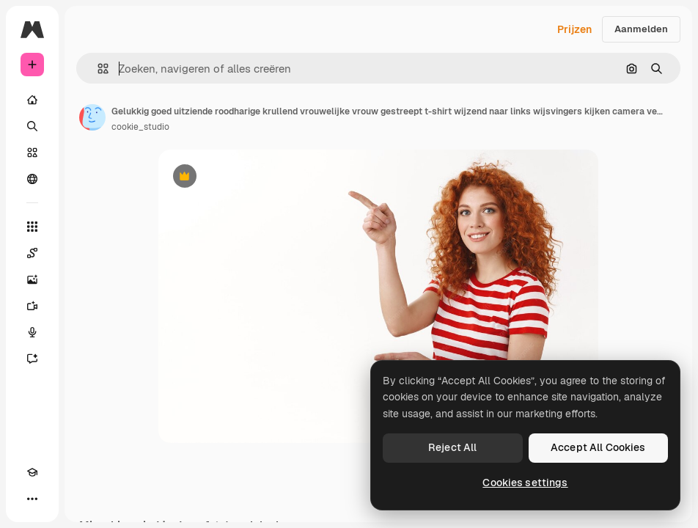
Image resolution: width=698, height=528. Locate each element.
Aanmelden (641, 29)
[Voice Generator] (32, 332)
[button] (97, 68)
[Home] (32, 99)
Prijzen (574, 29)
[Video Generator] (32, 306)
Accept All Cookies (598, 447)
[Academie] (32, 472)
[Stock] (32, 152)
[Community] (32, 179)
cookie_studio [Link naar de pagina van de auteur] (140, 127)
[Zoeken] (32, 126)
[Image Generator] (32, 279)
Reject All (452, 447)
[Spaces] (32, 253)
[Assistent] (32, 358)
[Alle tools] (32, 226)
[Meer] (32, 498)
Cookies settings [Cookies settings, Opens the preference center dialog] (524, 482)
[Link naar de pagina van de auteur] (92, 117)
